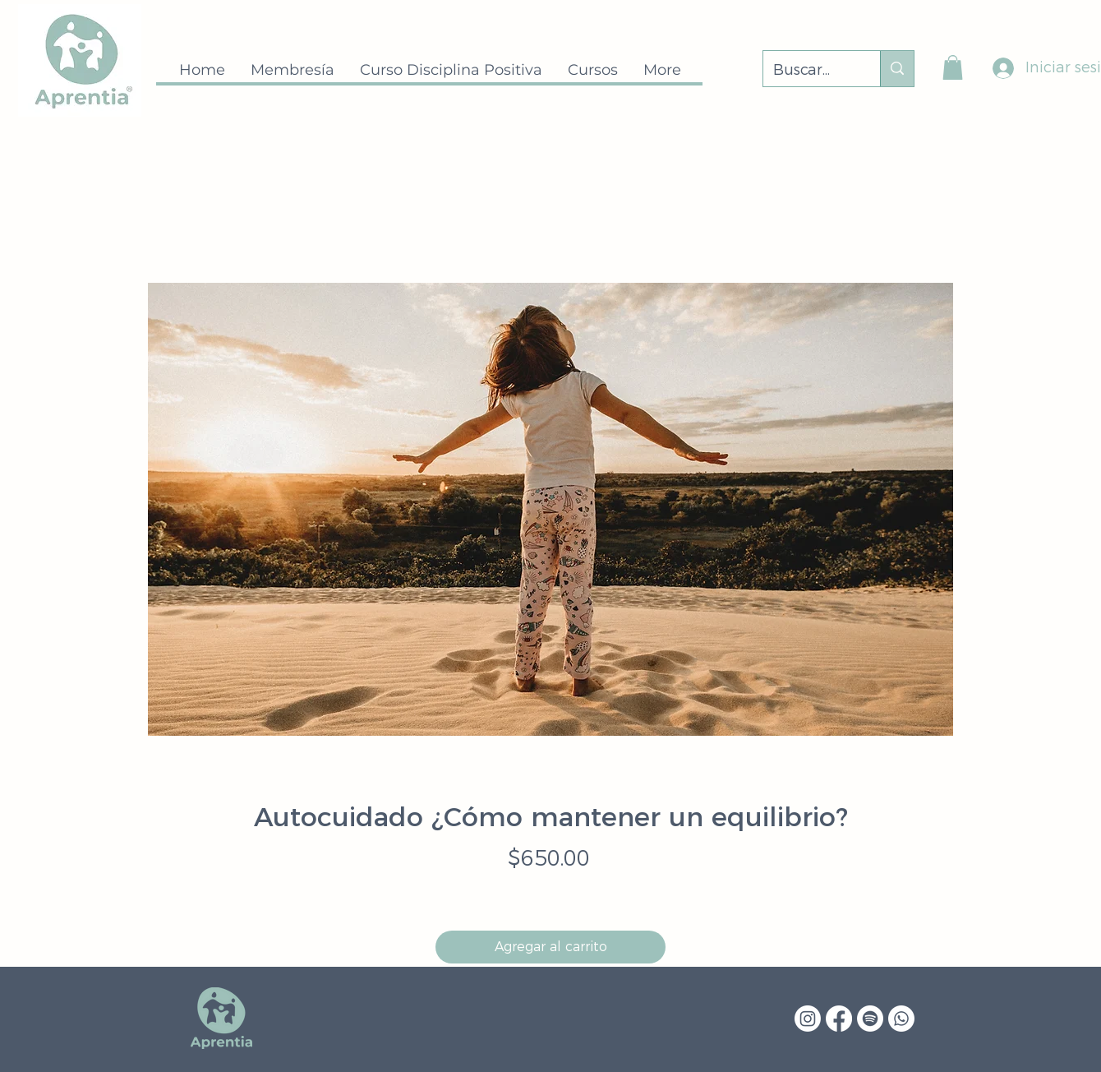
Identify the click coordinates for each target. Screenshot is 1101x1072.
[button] (952, 67)
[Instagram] (808, 1018)
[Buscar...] (809, 70)
